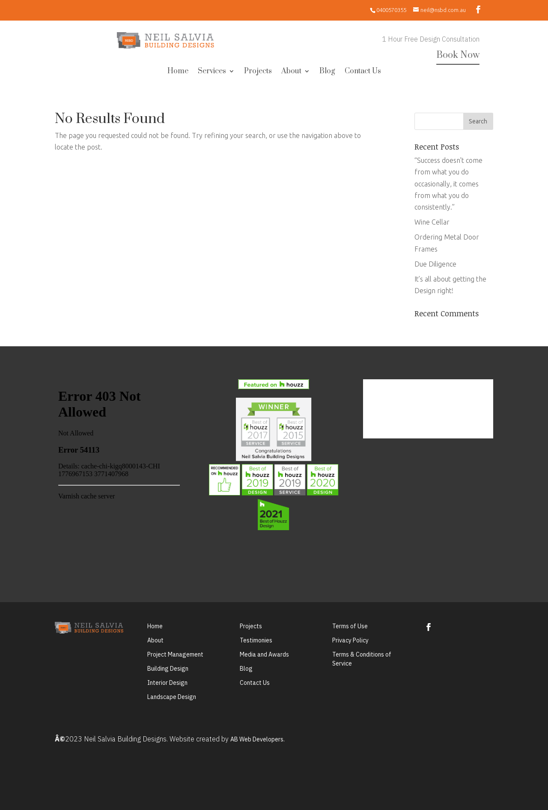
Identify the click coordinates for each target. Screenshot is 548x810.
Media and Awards (264, 654)
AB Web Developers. (257, 739)
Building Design (167, 668)
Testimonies (256, 640)
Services (212, 72)
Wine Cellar (432, 222)
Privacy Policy (350, 640)
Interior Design (167, 683)
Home (177, 72)
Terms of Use (350, 626)
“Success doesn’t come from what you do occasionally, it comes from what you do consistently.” (448, 183)
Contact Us (363, 72)
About (291, 72)
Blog (327, 72)
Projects (258, 72)
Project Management (175, 654)
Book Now (458, 55)
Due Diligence (435, 264)
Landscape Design (171, 697)
